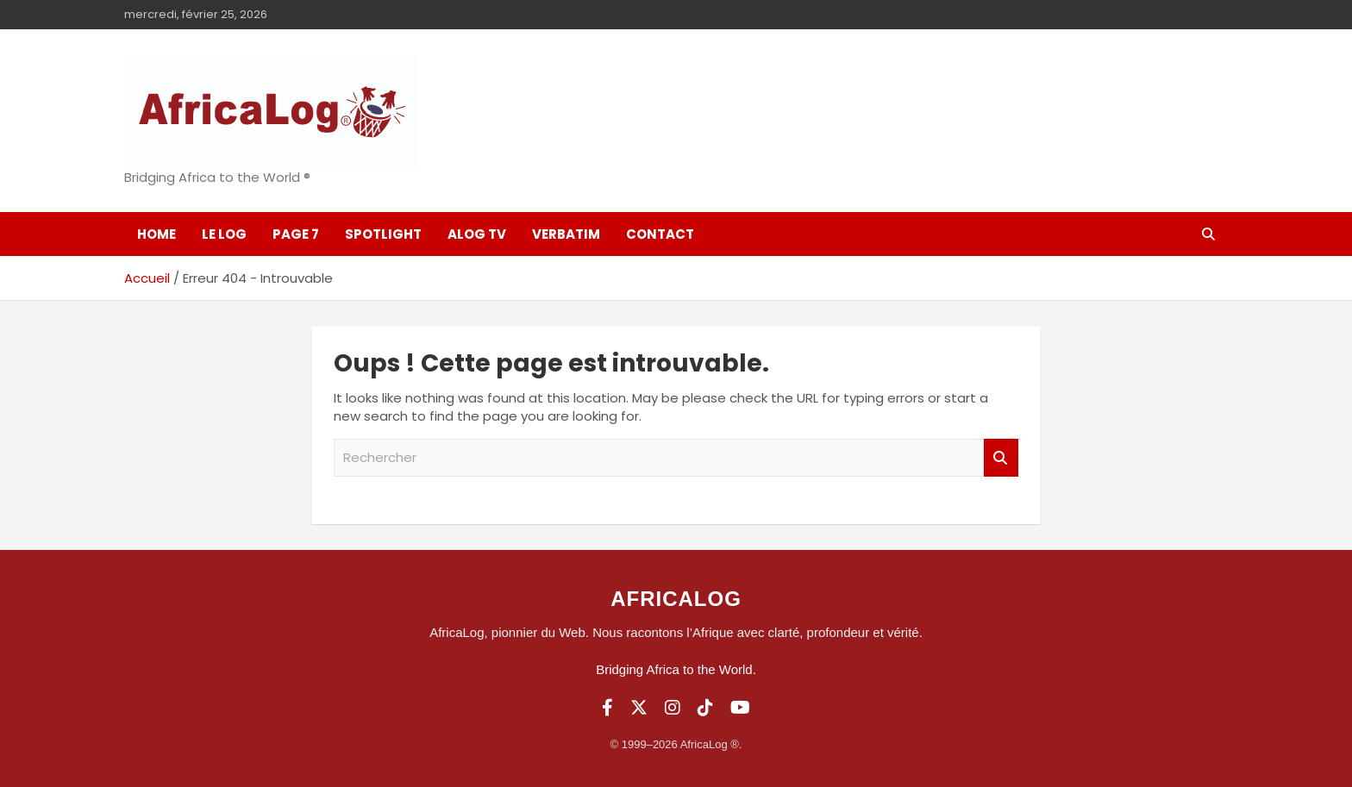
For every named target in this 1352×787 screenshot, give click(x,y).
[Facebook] (607, 708)
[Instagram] (672, 708)
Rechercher (1001, 458)
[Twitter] (639, 708)
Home (156, 234)
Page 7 (295, 234)
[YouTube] (740, 708)
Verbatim (566, 234)
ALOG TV (477, 234)
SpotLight (383, 234)
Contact (660, 234)
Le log (224, 234)
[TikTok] (705, 708)
